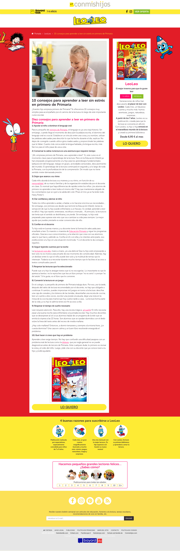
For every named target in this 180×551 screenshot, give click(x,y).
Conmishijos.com (131, 533)
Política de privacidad (86, 530)
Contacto (115, 530)
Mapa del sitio (103, 530)
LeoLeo (47, 34)
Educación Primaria (77, 232)
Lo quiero (69, 408)
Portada (36, 34)
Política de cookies (129, 530)
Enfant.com (74, 533)
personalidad (37, 184)
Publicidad (70, 530)
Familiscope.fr (86, 533)
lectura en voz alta (42, 251)
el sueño (87, 310)
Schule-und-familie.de (114, 533)
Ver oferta (142, 12)
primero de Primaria (58, 130)
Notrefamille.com (62, 533)
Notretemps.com (99, 533)
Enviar (129, 519)
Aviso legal (59, 530)
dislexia (65, 343)
